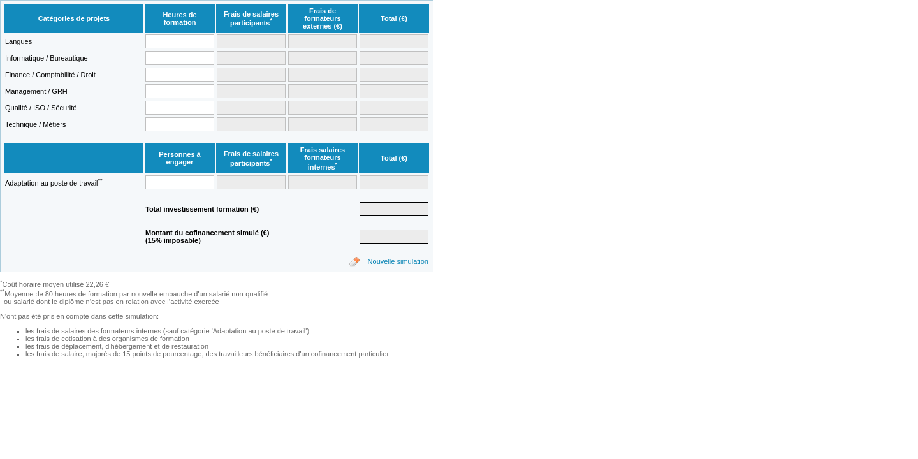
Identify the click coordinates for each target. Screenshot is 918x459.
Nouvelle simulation (398, 261)
